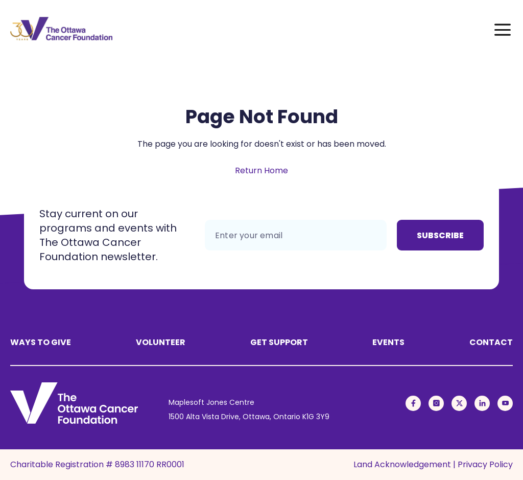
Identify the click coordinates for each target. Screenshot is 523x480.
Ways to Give (40, 342)
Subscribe (440, 235)
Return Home (261, 170)
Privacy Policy (485, 464)
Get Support (279, 342)
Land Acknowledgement (402, 464)
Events (388, 342)
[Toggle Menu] (502, 29)
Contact (491, 342)
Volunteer (160, 342)
